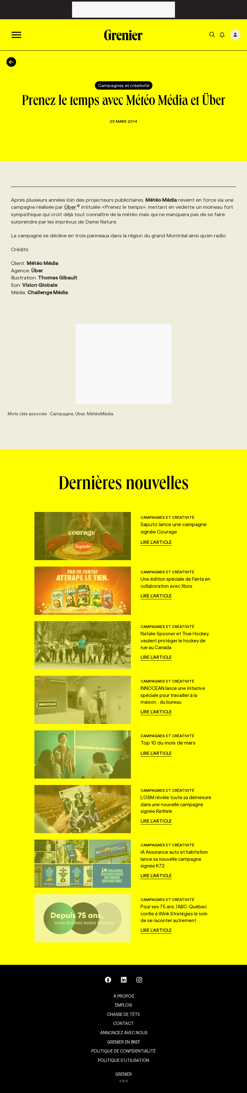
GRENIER (123, 1074)
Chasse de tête (123, 1014)
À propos (124, 996)
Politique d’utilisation (123, 1060)
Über (72, 207)
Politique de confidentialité (123, 1051)
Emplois (123, 1005)
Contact (123, 1023)
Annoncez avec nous (123, 1032)
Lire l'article (156, 542)
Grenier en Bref (123, 1042)
